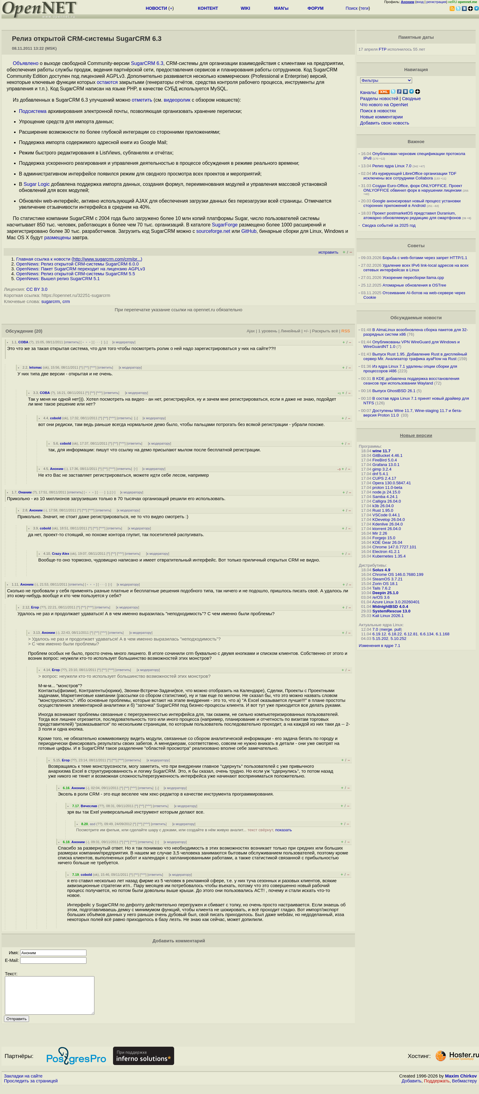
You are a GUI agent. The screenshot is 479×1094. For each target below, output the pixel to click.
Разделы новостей (379, 98)
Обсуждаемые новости (416, 317)
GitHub (249, 231)
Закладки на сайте (23, 1083)
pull (397, 629)
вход (420, 2)
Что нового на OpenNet (384, 104)
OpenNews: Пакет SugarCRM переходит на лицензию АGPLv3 (80, 268)
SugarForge (225, 224)
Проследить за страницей (31, 1088)
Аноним (57, 469)
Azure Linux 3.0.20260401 (396, 602)
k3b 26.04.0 (383, 506)
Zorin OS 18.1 (385, 583)
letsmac (35, 367)
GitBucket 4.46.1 (387, 455)
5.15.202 (380, 638)
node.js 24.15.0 (386, 492)
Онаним (25, 492)
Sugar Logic (36, 184)
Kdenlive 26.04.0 (387, 524)
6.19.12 (379, 634)
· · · (97, 342)
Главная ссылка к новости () (79, 259)
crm (66, 301)
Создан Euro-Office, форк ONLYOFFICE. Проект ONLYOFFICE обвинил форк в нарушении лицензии (413, 188)
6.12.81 (411, 634)
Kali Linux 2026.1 (388, 615)
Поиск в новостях (378, 110)
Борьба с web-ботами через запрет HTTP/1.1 (424, 257)
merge (386, 629)
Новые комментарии (381, 116)
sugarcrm (50, 301)
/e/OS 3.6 (380, 597)
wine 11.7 (381, 451)
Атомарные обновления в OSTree (414, 285)
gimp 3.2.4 (381, 469)
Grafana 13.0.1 (386, 464)
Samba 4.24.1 (385, 496)
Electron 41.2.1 (386, 551)
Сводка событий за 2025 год (388, 225)
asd (92, 824)
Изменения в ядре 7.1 (379, 645)
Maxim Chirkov (461, 1083)
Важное (416, 141)
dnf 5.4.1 (380, 473)
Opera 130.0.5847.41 (391, 483)
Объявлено (25, 63)
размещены (57, 237)
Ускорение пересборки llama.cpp (413, 277)
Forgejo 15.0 (383, 538)
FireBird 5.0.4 (384, 460)
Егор (35, 607)
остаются (107, 82)
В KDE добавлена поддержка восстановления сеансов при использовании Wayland (411, 380)
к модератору (124, 342)
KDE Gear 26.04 (387, 542)
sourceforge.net (213, 231)
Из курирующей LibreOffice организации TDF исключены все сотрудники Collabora (410, 175)
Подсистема (32, 111)
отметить (142, 100)
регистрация (436, 2)
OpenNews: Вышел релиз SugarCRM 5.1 (58, 278)
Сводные (411, 98)
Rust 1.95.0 (382, 510)
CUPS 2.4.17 (384, 478)
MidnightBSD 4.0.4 (390, 606)
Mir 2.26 (379, 533)
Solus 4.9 (381, 570)
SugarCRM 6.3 (147, 63)
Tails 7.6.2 (381, 588)
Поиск (352, 8)
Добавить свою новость (384, 123)
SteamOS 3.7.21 (387, 579)
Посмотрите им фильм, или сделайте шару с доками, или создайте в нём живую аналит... (184, 830)
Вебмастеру (464, 1088)
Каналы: (368, 92)
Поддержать (437, 1088)
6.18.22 (395, 634)
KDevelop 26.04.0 (388, 519)
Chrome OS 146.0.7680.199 (397, 574)
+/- (306, 331)
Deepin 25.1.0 (385, 592)
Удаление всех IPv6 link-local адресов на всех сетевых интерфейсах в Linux (416, 267)
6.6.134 (426, 634)
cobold (55, 418)
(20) (38, 331)
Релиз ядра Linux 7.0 (391, 166)
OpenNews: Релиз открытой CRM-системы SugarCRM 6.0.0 (77, 264)
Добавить (412, 1088)
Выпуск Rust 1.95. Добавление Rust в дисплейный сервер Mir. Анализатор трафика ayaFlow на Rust (415, 356)
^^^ (93, 367)
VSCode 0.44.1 (386, 515)
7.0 (375, 629)
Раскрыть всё (325, 331)
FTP (382, 49)
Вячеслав (89, 806)
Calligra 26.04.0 (386, 501)
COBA (23, 342)
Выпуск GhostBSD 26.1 (393, 390)
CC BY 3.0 (36, 289)
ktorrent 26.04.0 (386, 528)
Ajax (251, 331)
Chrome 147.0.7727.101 (394, 547)
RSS (346, 331)
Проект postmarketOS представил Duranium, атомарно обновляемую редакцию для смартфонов (412, 215)
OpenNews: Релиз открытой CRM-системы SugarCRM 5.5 (75, 273)
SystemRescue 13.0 (391, 611)
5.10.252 (398, 638)
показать (283, 830)
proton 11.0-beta (387, 487)
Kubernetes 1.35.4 (389, 556)
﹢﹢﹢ (87, 342)
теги (364, 8)
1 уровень (267, 331)
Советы (416, 245)
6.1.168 (442, 634)
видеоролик (177, 100)
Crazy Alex (60, 553)
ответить (72, 342)
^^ (86, 367)
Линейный (290, 331)
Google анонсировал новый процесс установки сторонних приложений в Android (412, 203)
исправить (328, 252)
